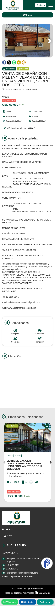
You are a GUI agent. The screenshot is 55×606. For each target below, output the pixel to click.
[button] (49, 41)
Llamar (45, 602)
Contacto (41, 5)
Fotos (27, 15)
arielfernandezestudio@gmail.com (22, 573)
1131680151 (12, 569)
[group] (27, 40)
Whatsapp (9, 602)
